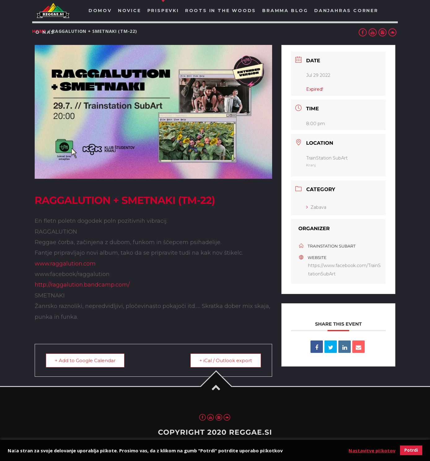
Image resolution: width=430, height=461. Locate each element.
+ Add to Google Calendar (85, 360)
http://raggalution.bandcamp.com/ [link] (82, 284)
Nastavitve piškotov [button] (372, 450)
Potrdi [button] (411, 450)
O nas (45, 32)
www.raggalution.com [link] (65, 263)
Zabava (316, 207)
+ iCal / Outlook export (225, 360)
